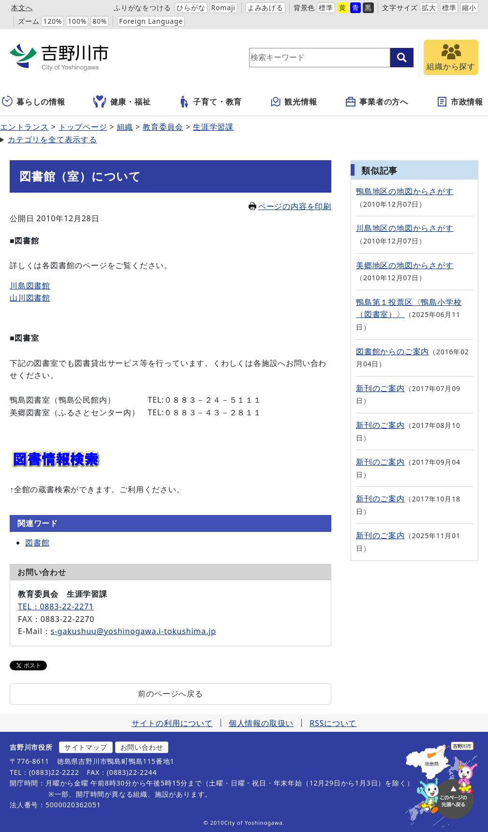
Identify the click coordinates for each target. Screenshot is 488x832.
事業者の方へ (376, 101)
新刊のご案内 (380, 388)
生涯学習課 (213, 126)
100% (77, 21)
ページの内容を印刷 (290, 206)
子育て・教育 (210, 101)
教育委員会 (163, 126)
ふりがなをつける (142, 7)
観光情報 (293, 101)
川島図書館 (30, 285)
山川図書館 (30, 297)
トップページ (83, 126)
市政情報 (459, 101)
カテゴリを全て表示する (52, 139)
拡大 (429, 7)
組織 (125, 126)
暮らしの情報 (33, 101)
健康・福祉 (122, 101)
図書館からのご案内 (392, 351)
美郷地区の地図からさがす (405, 265)
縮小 (469, 7)
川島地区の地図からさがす (405, 228)
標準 (326, 7)
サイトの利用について (172, 723)
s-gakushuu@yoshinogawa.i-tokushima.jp (133, 631)
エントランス (24, 126)
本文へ (21, 7)
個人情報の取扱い (261, 723)
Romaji (223, 7)
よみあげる (265, 7)
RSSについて (333, 723)
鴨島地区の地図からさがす (405, 191)
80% (99, 21)
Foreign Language (151, 21)
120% (52, 21)
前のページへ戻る (170, 693)
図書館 (37, 542)
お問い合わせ (141, 747)
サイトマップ (85, 747)
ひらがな (191, 7)
